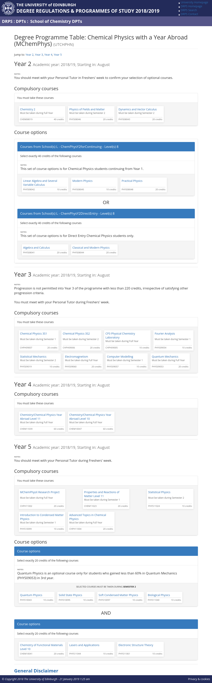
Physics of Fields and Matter (87, 109)
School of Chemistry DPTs (56, 21)
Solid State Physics (70, 595)
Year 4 (48, 54)
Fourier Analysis (165, 333)
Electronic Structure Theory (136, 645)
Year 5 (58, 54)
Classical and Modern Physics (91, 247)
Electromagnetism (76, 356)
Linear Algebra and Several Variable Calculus (40, 183)
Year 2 (30, 54)
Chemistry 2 (27, 109)
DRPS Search (189, 10)
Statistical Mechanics (33, 356)
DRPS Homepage (191, 6)
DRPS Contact (189, 14)
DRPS (7, 21)
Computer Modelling (120, 356)
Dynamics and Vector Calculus (138, 109)
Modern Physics (82, 181)
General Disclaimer (36, 671)
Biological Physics (159, 595)
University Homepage (194, 2)
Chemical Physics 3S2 (76, 333)
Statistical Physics (159, 492)
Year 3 (39, 54)
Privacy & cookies (199, 679)
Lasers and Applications (84, 645)
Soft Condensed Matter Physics (118, 595)
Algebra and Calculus (36, 247)
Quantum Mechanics (165, 356)
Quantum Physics (31, 595)
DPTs (21, 21)
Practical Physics (132, 181)
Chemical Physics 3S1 (33, 333)
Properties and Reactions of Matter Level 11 (101, 494)
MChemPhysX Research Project (40, 492)
